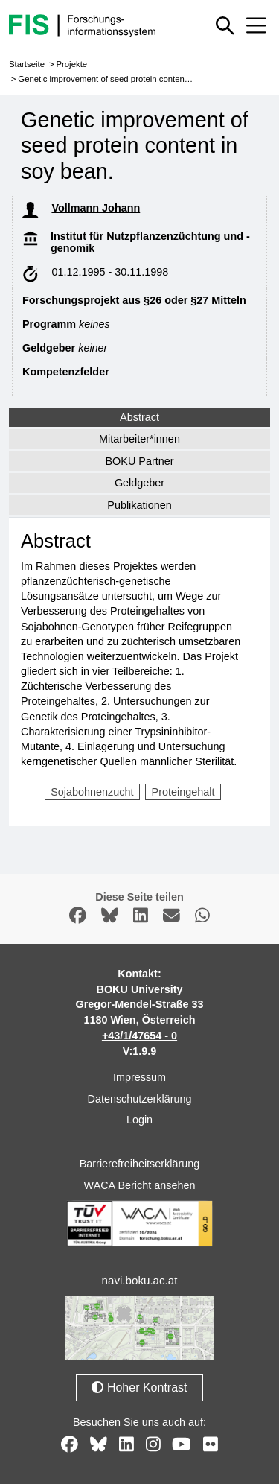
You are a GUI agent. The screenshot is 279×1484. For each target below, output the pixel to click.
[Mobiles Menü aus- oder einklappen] (256, 25)
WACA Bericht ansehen (140, 1185)
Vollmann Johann (95, 208)
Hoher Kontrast (139, 1387)
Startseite (27, 64)
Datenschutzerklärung (140, 1099)
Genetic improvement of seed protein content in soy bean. (126, 78)
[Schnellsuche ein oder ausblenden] (225, 25)
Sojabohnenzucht (92, 792)
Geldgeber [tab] (139, 483)
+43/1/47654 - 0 (139, 1035)
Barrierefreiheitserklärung (140, 1164)
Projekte (71, 64)
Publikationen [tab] (139, 505)
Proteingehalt (183, 792)
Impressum (139, 1077)
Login (139, 1120)
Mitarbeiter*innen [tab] (139, 439)
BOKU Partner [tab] (140, 461)
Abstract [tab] (139, 417)
